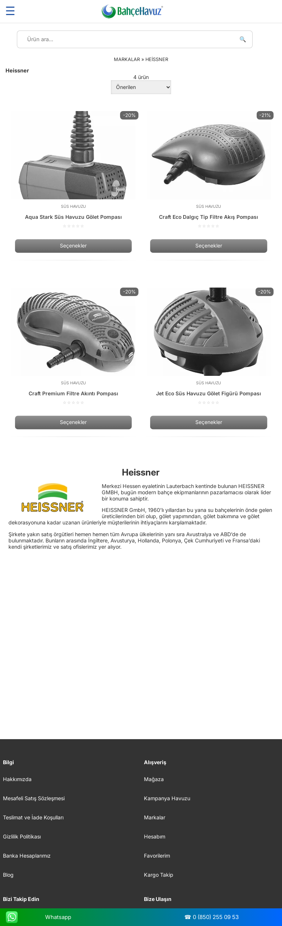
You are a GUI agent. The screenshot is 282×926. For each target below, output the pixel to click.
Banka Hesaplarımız (27, 855)
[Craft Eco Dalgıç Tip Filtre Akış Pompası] (209, 170)
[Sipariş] (141, 87)
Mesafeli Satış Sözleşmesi (34, 798)
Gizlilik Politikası (22, 836)
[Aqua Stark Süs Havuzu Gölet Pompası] (73, 170)
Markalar (154, 817)
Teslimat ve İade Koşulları (33, 817)
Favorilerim (157, 855)
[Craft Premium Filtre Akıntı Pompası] (73, 346)
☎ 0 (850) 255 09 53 (211, 916)
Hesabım (154, 836)
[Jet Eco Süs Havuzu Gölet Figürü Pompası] (209, 346)
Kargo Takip (158, 875)
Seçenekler (73, 246)
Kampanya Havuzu (167, 798)
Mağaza (154, 779)
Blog (8, 875)
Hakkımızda (17, 779)
